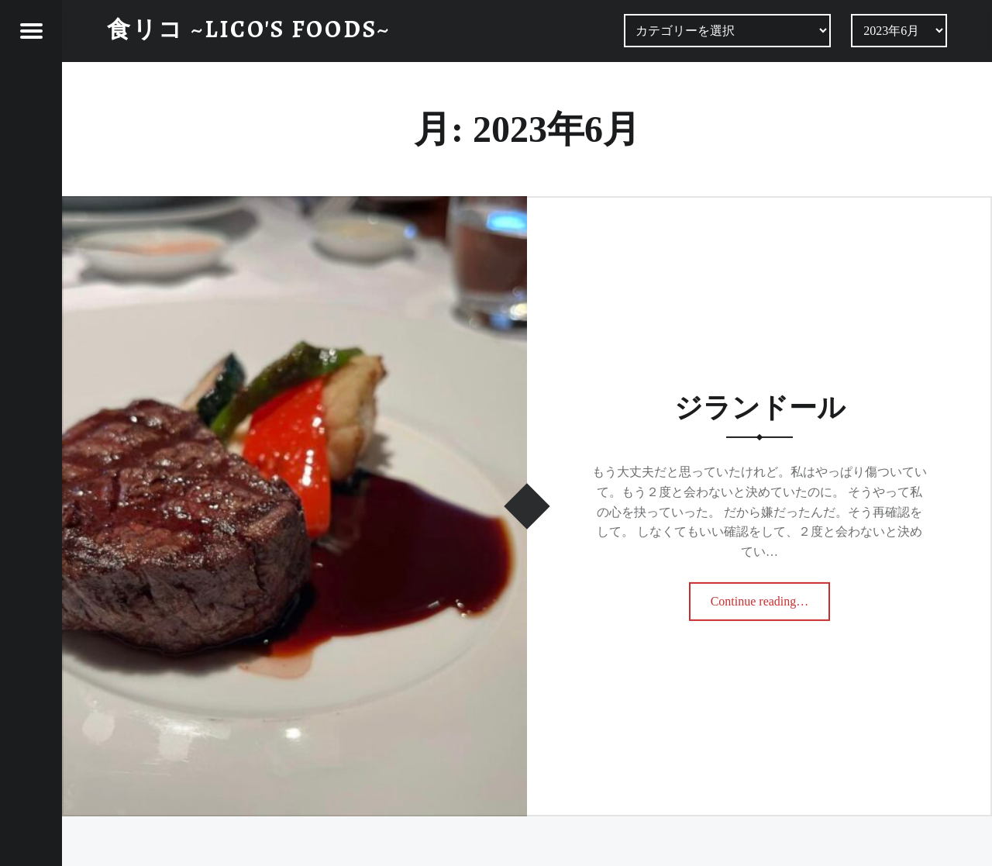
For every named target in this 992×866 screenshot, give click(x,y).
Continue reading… (762, 596)
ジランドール (760, 407)
